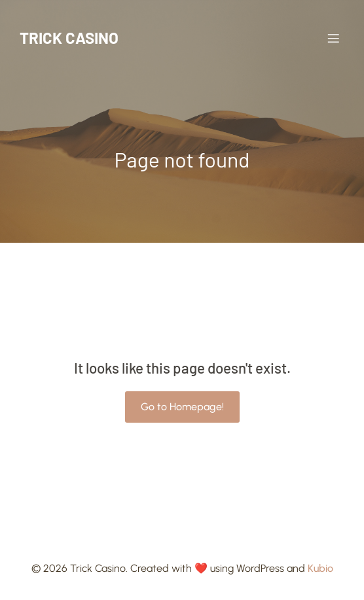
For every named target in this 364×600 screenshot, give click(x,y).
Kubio (320, 568)
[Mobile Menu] (333, 38)
